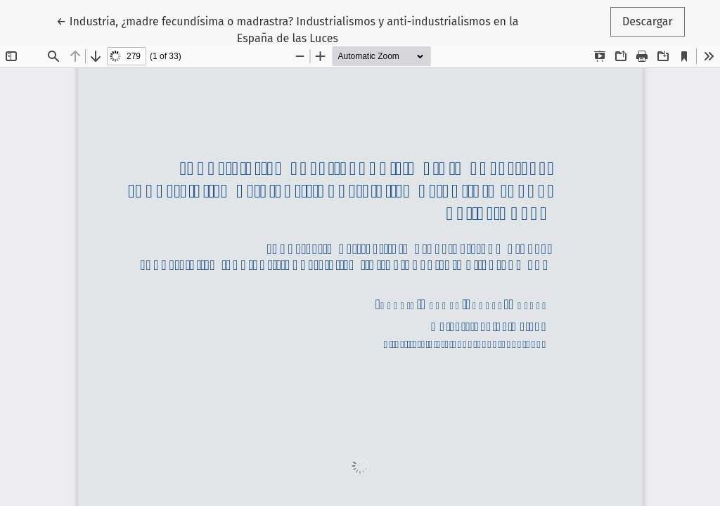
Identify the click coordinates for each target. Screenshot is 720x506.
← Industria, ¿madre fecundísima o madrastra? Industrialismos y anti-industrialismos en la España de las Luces (287, 29)
